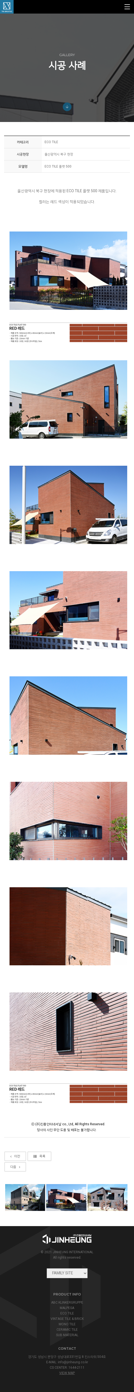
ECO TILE (67, 1313)
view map (67, 1373)
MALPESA (67, 1308)
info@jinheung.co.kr (73, 1362)
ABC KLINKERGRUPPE (67, 1302)
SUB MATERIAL (67, 1335)
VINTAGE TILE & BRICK (67, 1319)
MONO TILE (67, 1324)
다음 (15, 1178)
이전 (15, 1167)
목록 (39, 1167)
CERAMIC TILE (67, 1330)
